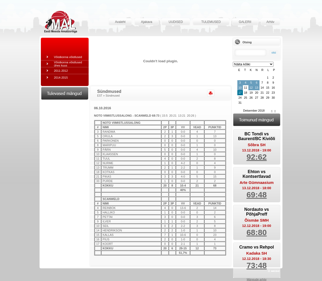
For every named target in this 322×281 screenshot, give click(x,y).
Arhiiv (270, 22)
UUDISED (176, 22)
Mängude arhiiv (256, 279)
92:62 (257, 157)
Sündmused (112, 95)
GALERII (245, 22)
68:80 (257, 232)
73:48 (257, 265)
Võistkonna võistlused (68, 57)
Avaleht (120, 22)
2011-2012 (61, 70)
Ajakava (146, 22)
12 (251, 87)
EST (99, 95)
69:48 (257, 194)
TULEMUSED (211, 22)
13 (256, 87)
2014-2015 (61, 77)
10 (240, 87)
